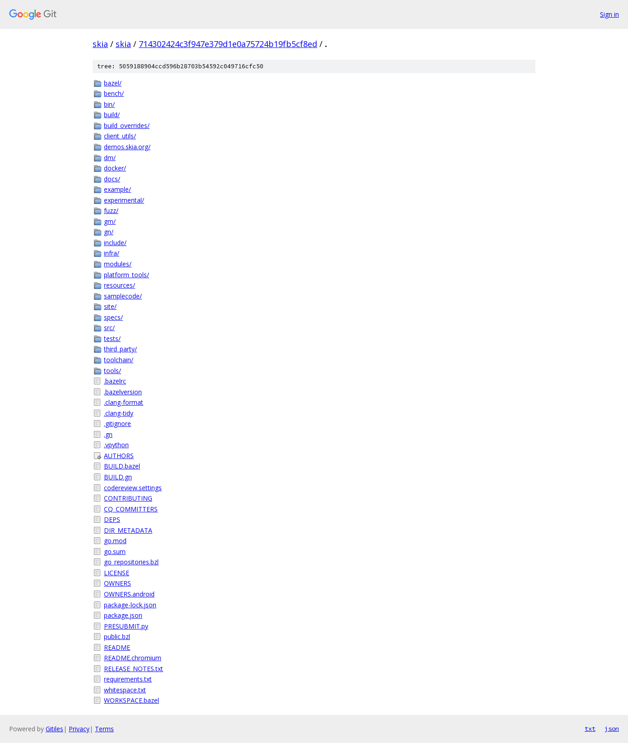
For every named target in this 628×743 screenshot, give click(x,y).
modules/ (117, 264)
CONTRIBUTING (128, 498)
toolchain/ (118, 359)
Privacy (79, 728)
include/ (115, 242)
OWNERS (117, 583)
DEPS (112, 519)
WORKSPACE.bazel (131, 700)
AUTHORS (119, 455)
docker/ (115, 168)
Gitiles (54, 728)
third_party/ (120, 349)
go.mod (115, 540)
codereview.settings (133, 487)
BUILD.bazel (122, 466)
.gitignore (117, 423)
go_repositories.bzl (131, 562)
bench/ (114, 93)
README (117, 647)
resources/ (119, 285)
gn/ (108, 231)
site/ (110, 306)
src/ (109, 327)
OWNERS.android (129, 594)
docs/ (112, 179)
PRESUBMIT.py (126, 626)
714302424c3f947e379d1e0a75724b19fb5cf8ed (228, 43)
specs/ (113, 317)
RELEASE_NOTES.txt (133, 668)
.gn (108, 434)
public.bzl (117, 636)
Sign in (609, 14)
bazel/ (113, 83)
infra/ (111, 253)
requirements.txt (128, 679)
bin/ (109, 104)
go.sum (115, 551)
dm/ (110, 157)
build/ (112, 114)
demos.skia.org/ (127, 146)
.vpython (116, 444)
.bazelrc (115, 381)
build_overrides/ (127, 125)
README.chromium (132, 657)
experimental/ (124, 200)
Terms (104, 728)
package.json (123, 615)
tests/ (112, 338)
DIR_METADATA (128, 530)
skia (100, 43)
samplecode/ (123, 296)
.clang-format (123, 402)
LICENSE (116, 572)
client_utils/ (120, 136)
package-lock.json (130, 605)
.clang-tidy (118, 413)
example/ (117, 189)
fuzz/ (111, 210)
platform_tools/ (126, 274)
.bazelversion (123, 392)
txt (590, 728)
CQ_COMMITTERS (131, 509)
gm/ (110, 221)
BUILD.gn (118, 477)
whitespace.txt (125, 690)
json (612, 728)
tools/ (112, 370)
